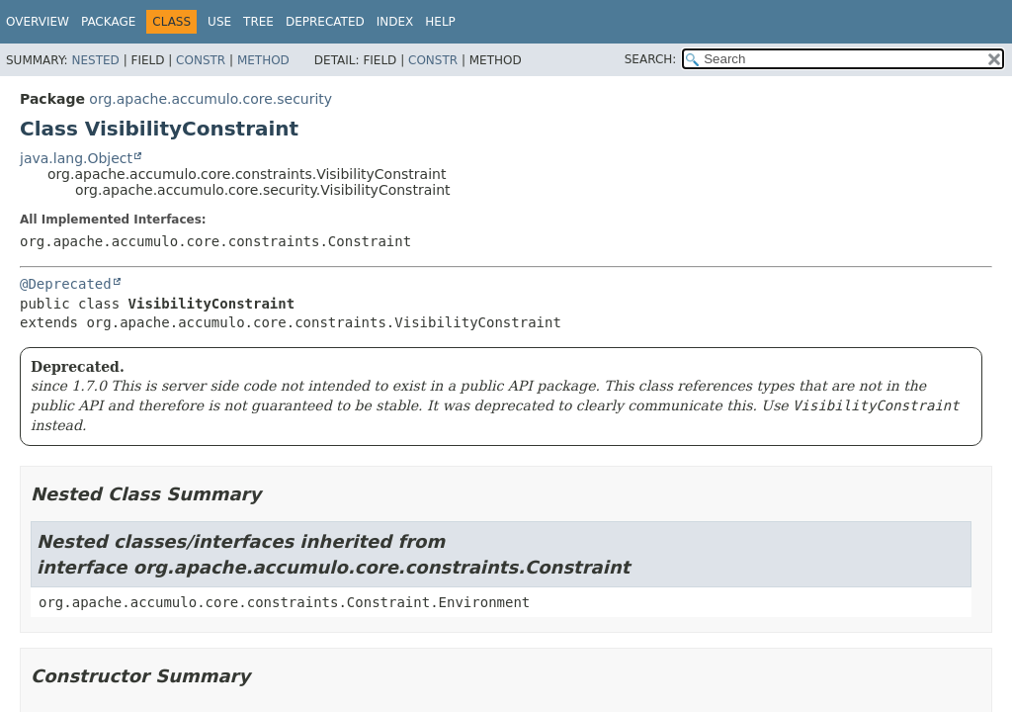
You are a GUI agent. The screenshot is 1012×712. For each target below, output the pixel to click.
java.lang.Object (76, 158)
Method (263, 60)
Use (219, 22)
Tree (258, 22)
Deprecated (325, 22)
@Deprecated (66, 284)
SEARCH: (651, 59)
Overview (37, 22)
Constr (200, 60)
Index (395, 22)
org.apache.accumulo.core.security (210, 99)
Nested (95, 60)
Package (108, 22)
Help (440, 22)
